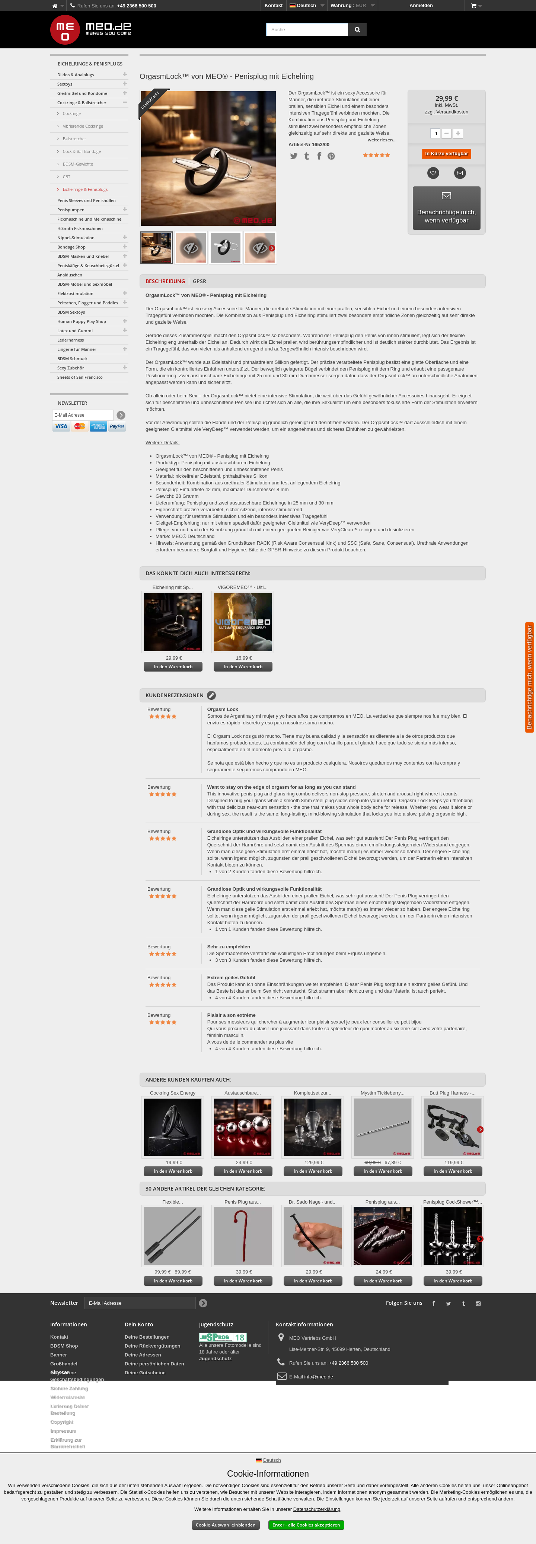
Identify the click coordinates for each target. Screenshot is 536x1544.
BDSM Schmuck (72, 358)
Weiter (271, 248)
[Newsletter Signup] (120, 417)
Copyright (61, 1422)
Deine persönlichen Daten (154, 1364)
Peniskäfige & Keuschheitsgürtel (88, 265)
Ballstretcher (74, 138)
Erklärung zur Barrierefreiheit (67, 1443)
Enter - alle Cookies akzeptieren (306, 1525)
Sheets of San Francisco (80, 377)
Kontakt (274, 5)
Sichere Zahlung (69, 1388)
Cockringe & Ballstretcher (81, 102)
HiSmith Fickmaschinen (80, 228)
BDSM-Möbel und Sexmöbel (84, 284)
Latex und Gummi (75, 330)
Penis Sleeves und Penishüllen (86, 200)
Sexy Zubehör (70, 368)
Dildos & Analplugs (75, 74)
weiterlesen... (382, 140)
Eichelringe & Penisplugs (85, 189)
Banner (58, 1355)
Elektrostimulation (75, 293)
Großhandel (63, 1364)
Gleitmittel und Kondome (82, 93)
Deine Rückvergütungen (153, 1346)
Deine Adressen (143, 1355)
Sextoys (64, 84)
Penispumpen (70, 209)
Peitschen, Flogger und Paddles (87, 302)
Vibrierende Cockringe (82, 126)
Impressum (63, 1431)
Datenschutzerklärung (316, 1509)
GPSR (199, 281)
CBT (66, 176)
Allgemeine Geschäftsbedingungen (77, 1376)
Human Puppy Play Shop (81, 321)
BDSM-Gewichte (77, 164)
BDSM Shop (64, 1346)
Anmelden (421, 5)
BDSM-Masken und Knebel (83, 256)
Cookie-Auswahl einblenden (226, 1525)
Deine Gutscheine (145, 1372)
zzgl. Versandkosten (446, 112)
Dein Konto (139, 1324)
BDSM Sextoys (71, 312)
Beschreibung (165, 281)
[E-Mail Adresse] (83, 417)
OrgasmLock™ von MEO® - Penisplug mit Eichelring (212, 456)
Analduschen (69, 275)
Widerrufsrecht (67, 1397)
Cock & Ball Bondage (81, 151)
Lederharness (70, 340)
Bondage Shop (71, 247)
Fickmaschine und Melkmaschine (89, 219)
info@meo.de (318, 1377)
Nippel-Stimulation (76, 237)
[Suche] (357, 29)
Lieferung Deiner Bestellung (69, 1409)
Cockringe (71, 113)
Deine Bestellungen (147, 1337)
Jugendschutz (215, 1358)
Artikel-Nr (299, 144)
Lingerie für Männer (76, 349)
